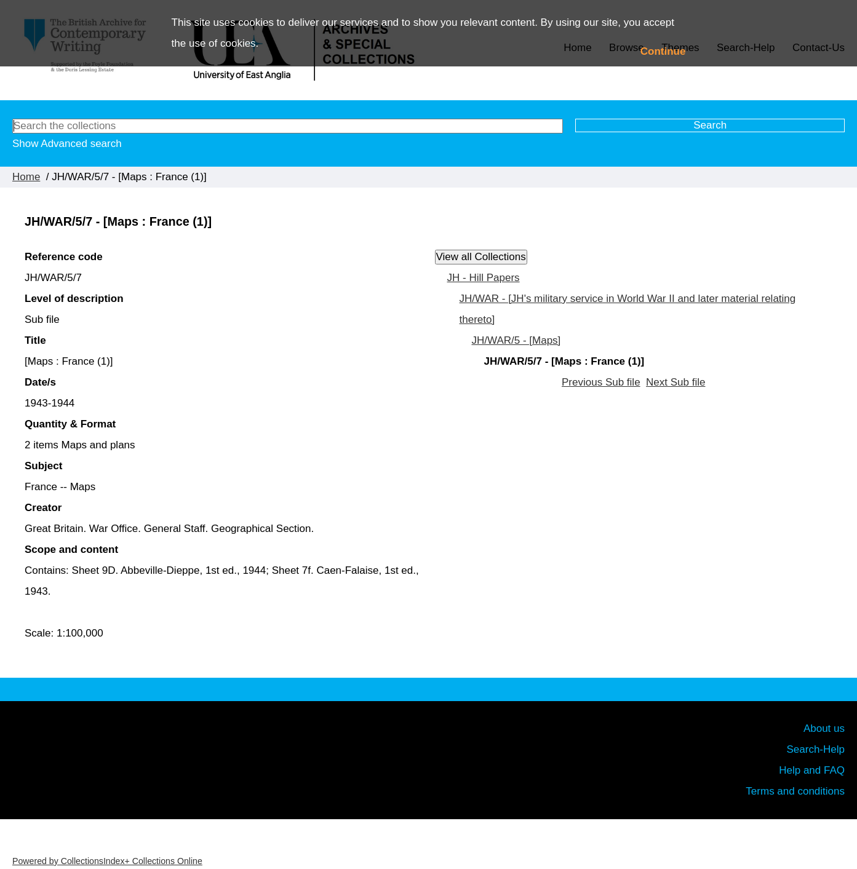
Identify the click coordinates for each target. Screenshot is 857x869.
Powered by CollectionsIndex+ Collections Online (107, 861)
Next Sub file (675, 382)
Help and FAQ (812, 770)
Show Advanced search (67, 143)
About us (824, 728)
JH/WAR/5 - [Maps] (516, 340)
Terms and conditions (795, 791)
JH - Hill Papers (483, 278)
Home (26, 177)
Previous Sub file (601, 382)
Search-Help (816, 749)
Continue (663, 51)
